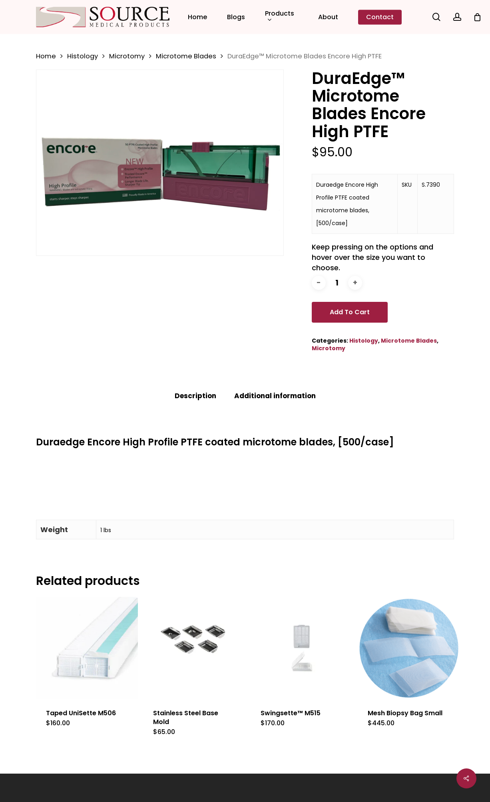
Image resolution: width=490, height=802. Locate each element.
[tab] (195, 396)
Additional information (275, 396)
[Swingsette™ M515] (302, 648)
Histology (82, 56)
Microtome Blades (186, 56)
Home (46, 56)
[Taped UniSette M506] (87, 648)
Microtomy (127, 56)
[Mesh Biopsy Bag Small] (409, 648)
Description (195, 396)
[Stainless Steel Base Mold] (194, 648)
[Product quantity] (337, 283)
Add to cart (350, 312)
